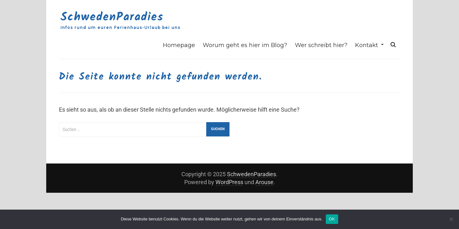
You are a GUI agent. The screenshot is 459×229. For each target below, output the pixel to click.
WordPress (229, 182)
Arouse (264, 182)
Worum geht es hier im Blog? (245, 45)
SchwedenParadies (112, 17)
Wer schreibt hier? (321, 45)
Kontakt (366, 45)
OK (332, 219)
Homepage (179, 45)
